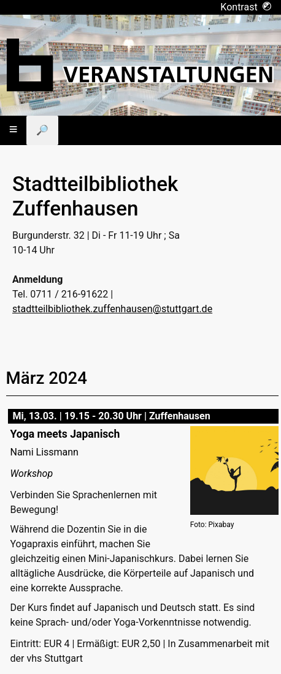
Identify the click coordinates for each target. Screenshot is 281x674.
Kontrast (245, 7)
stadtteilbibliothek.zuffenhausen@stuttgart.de (112, 309)
